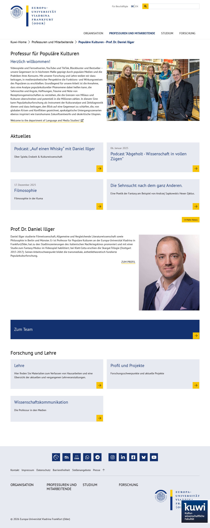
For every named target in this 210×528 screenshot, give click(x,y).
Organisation (93, 26)
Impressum (28, 470)
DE (132, 6)
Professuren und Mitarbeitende (132, 26)
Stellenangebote (81, 470)
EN (136, 6)
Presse (96, 470)
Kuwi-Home (18, 42)
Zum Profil (128, 261)
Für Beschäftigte (120, 6)
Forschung (187, 26)
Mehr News (191, 219)
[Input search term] (174, 6)
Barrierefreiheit (61, 470)
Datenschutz (43, 470)
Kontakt (14, 470)
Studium (167, 26)
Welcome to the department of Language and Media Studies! (45, 120)
